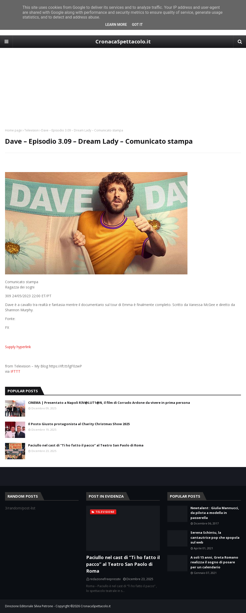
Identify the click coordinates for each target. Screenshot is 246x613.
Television (31, 130)
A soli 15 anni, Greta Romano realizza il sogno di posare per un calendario (214, 562)
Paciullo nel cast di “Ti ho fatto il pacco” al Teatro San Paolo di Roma (85, 445)
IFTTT (15, 371)
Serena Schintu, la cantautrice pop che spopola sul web (214, 537)
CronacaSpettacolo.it (123, 41)
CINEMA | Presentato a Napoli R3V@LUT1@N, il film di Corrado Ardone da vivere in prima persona (109, 402)
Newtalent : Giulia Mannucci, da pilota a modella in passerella (214, 513)
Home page (13, 130)
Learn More (116, 25)
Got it (137, 25)
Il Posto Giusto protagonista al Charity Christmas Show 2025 (79, 424)
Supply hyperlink (18, 346)
